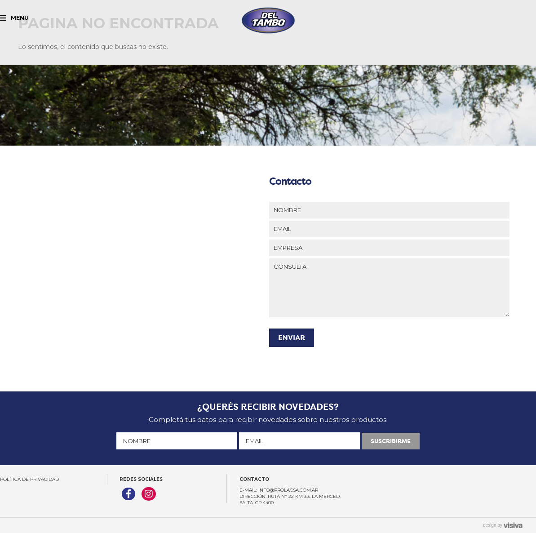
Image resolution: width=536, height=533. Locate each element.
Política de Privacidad (29, 479)
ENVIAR (291, 337)
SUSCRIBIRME (391, 441)
